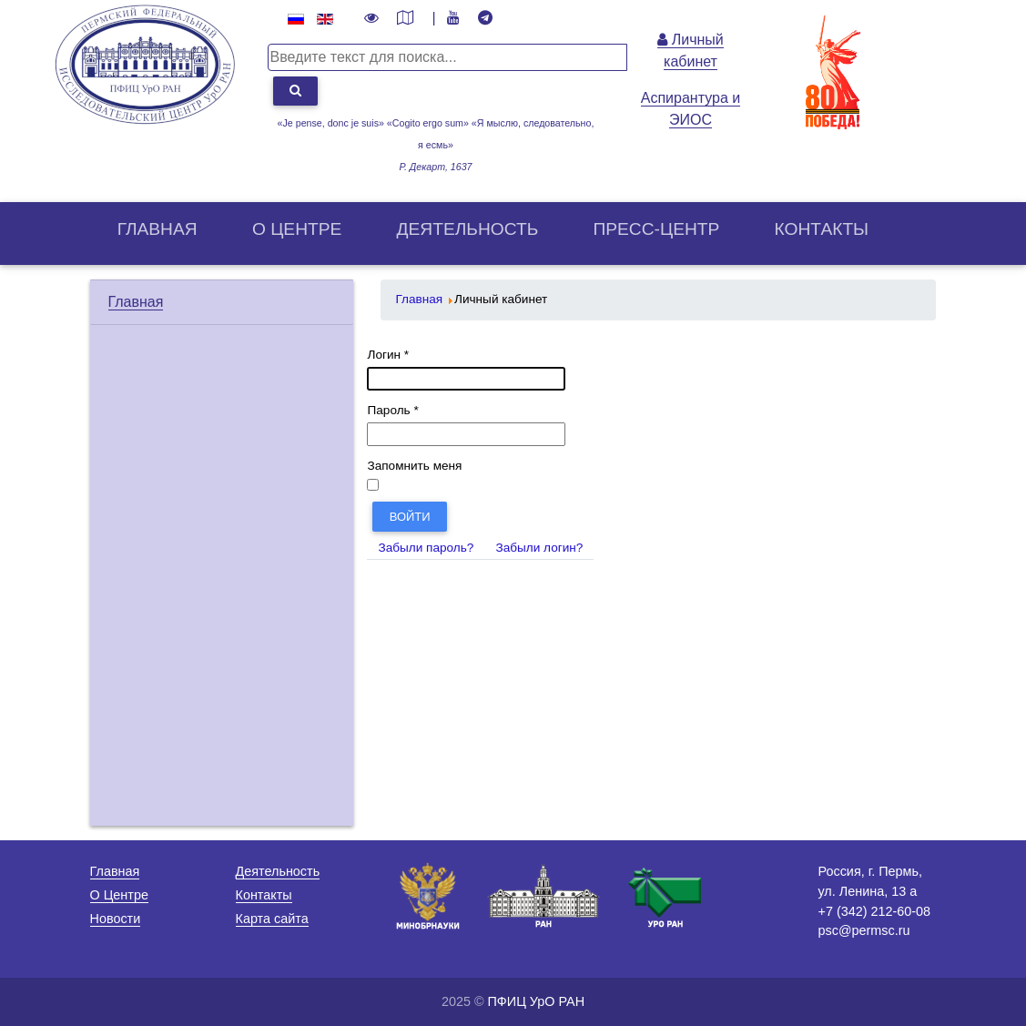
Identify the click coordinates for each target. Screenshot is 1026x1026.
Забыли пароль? (425, 547)
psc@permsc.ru (863, 930)
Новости (115, 918)
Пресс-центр (656, 229)
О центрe (296, 229)
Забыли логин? (539, 547)
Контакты (822, 229)
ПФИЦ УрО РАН (536, 1001)
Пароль (392, 410)
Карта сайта (272, 918)
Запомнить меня (414, 465)
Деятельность (468, 229)
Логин (388, 354)
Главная (157, 229)
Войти (410, 516)
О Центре (119, 895)
